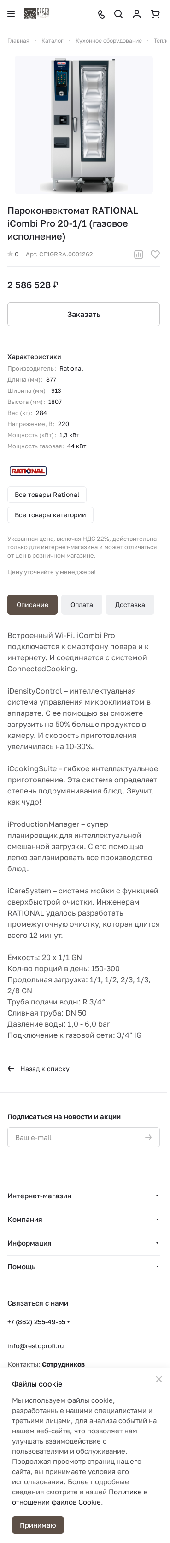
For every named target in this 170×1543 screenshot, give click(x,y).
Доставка (130, 604)
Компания (24, 1219)
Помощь (21, 1266)
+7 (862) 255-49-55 (36, 1322)
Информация (29, 1243)
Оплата (81, 604)
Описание (32, 604)
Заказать (83, 314)
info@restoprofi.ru (35, 1346)
